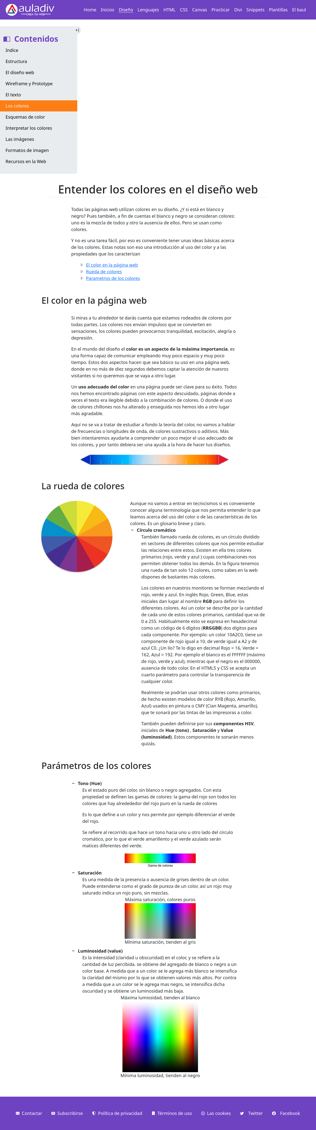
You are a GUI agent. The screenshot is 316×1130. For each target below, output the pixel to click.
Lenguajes (148, 10)
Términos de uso (172, 1113)
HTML (169, 10)
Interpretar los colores (29, 128)
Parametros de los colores (113, 278)
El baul (299, 10)
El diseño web (20, 72)
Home (90, 10)
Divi (238, 10)
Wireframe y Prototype (29, 83)
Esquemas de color (25, 117)
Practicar (221, 10)
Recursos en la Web (26, 161)
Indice (12, 50)
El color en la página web (112, 265)
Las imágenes (20, 139)
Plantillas (278, 10)
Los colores (17, 106)
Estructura (16, 61)
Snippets (255, 10)
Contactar (29, 1113)
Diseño (126, 10)
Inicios (107, 10)
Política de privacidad (117, 1113)
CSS (184, 10)
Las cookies (216, 1113)
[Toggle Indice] (78, 30)
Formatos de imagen (27, 150)
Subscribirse (67, 1113)
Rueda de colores (104, 272)
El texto (13, 95)
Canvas (199, 10)
